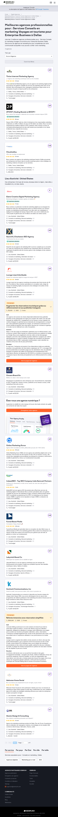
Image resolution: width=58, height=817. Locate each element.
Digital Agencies (15, 14)
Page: (20, 742)
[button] (29, 56)
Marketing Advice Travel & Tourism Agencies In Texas (20, 17)
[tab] (9, 750)
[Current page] (25, 743)
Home (6, 14)
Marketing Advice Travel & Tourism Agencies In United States (22, 16)
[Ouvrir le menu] (55, 2)
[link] (51, 3)
